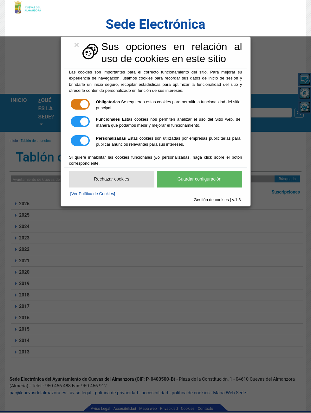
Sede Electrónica (155, 24)
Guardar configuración (200, 178)
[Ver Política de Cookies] (92, 193)
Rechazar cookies (111, 178)
